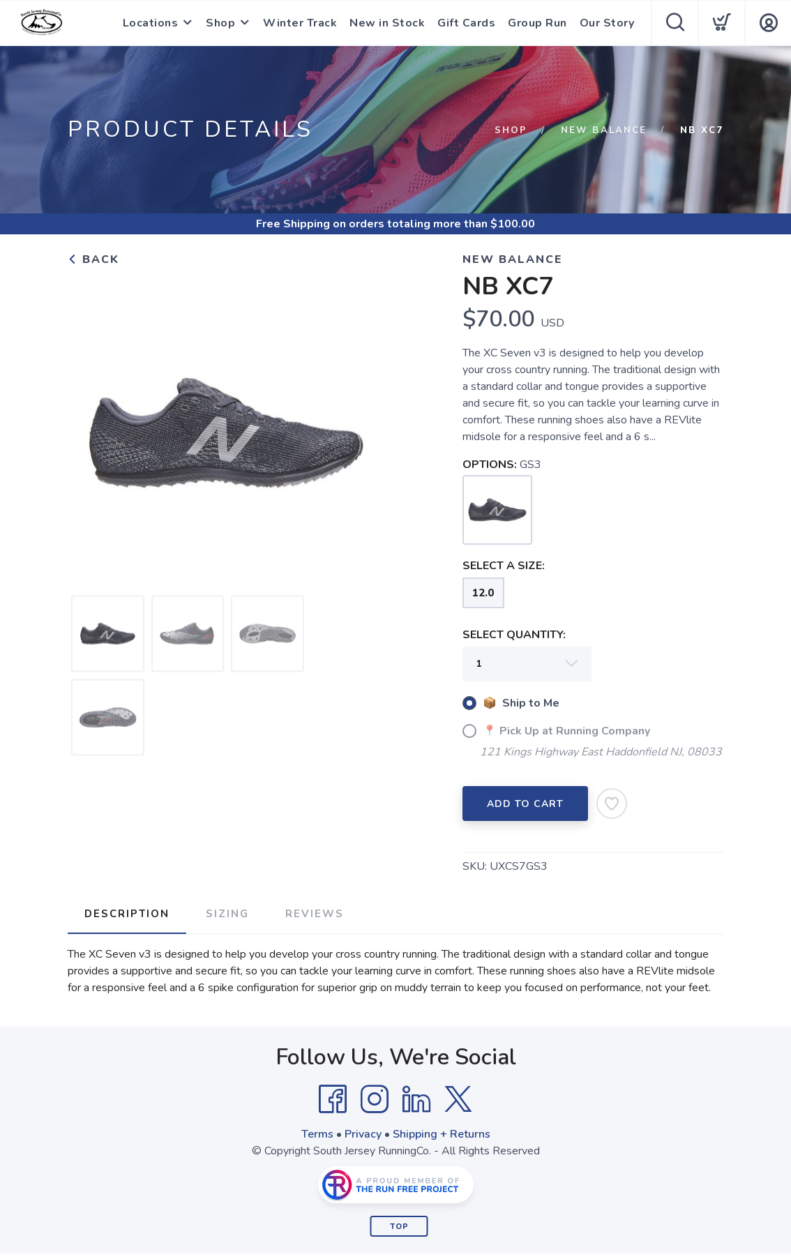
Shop (220, 23)
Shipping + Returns (441, 1134)
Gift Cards (466, 23)
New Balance (604, 130)
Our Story (607, 23)
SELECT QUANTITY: (514, 634)
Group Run (537, 23)
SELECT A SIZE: (503, 565)
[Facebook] (333, 1099)
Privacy (363, 1134)
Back (93, 259)
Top (399, 1226)
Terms (317, 1134)
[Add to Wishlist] (611, 803)
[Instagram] (375, 1099)
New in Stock (387, 23)
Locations (151, 23)
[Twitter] (458, 1099)
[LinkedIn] (416, 1099)
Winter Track (300, 23)
